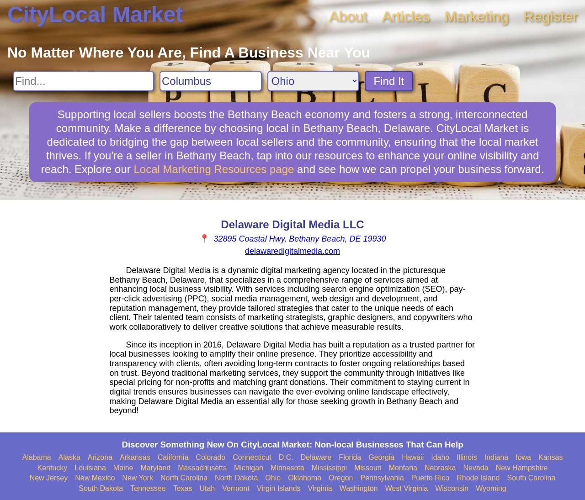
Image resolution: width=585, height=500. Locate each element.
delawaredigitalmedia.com (292, 251)
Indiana (496, 457)
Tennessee (147, 488)
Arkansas (135, 457)
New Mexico (95, 478)
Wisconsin (451, 488)
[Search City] (211, 81)
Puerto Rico (430, 478)
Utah (207, 488)
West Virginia (406, 488)
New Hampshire (522, 468)
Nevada (475, 468)
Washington (359, 488)
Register (550, 16)
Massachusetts (202, 468)
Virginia (320, 488)
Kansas (550, 457)
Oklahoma (304, 478)
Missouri (368, 468)
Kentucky (52, 468)
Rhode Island (478, 478)
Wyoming (491, 488)
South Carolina (531, 478)
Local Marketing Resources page (213, 169)
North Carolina (183, 478)
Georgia (381, 457)
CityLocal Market (95, 14)
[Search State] (313, 81)
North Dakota (236, 478)
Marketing (476, 16)
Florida (350, 457)
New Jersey (49, 478)
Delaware (316, 457)
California (173, 457)
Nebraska (440, 468)
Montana (403, 468)
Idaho (440, 457)
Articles (406, 16)
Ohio (273, 478)
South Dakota (101, 488)
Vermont (236, 488)
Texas (182, 488)
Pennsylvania (382, 478)
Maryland (155, 468)
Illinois (467, 457)
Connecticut (252, 457)
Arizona (100, 457)
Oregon (341, 478)
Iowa (523, 457)
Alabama (36, 457)
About (348, 16)
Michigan (248, 468)
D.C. (286, 457)
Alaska (69, 457)
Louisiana (90, 468)
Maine (123, 468)
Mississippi (329, 468)
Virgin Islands (279, 488)
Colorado (210, 457)
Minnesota (287, 468)
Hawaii (413, 457)
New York (137, 478)
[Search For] (83, 81)
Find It (389, 81)
